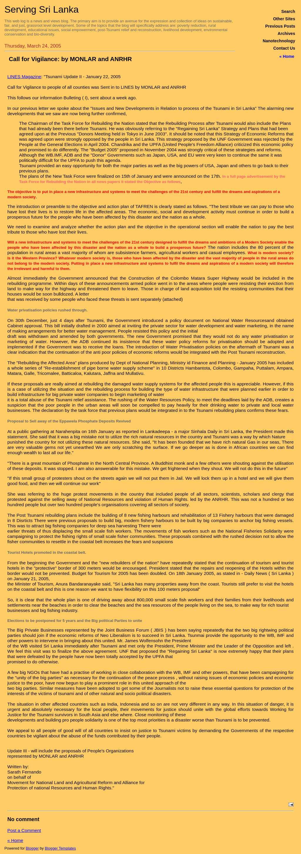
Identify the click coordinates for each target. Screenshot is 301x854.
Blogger (32, 848)
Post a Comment (24, 830)
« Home (286, 56)
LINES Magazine (24, 76)
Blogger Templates (60, 848)
